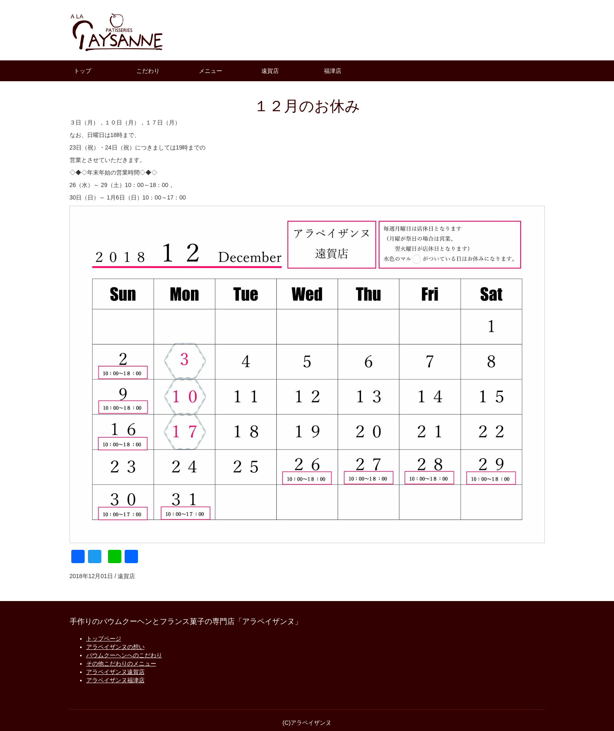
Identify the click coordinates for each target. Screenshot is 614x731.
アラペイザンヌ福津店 (115, 680)
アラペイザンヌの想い (115, 647)
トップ (82, 70)
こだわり (148, 70)
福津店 (332, 70)
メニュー (210, 70)
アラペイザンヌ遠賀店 (115, 672)
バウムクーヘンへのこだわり (124, 655)
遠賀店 (270, 70)
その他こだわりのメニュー (121, 663)
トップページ (103, 638)
